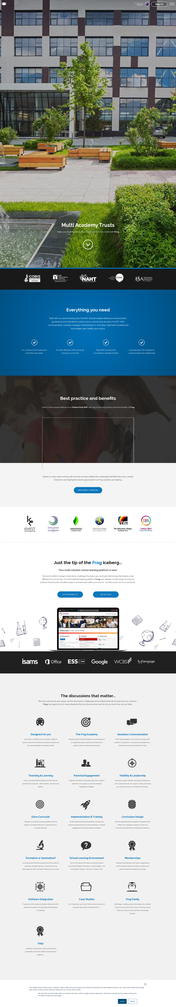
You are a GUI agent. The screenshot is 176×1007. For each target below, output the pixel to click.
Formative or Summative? (41, 858)
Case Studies (86, 899)
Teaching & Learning (40, 775)
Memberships (133, 858)
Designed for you (41, 734)
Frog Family (132, 899)
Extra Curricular (41, 816)
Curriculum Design (132, 816)
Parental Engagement (87, 775)
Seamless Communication (132, 734)
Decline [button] (132, 1001)
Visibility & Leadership (133, 775)
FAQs (41, 943)
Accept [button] (122, 1001)
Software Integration (40, 899)
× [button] (145, 984)
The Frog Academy (87, 734)
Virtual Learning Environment (86, 858)
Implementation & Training (86, 816)
